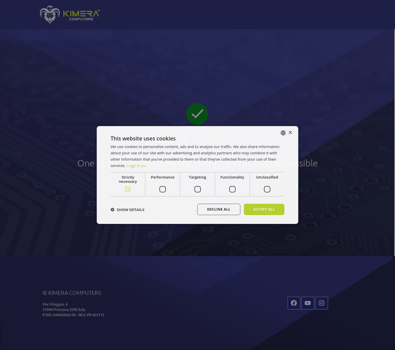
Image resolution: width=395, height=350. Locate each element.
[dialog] (197, 175)
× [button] (290, 132)
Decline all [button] (218, 209)
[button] (127, 209)
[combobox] (283, 132)
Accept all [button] (264, 209)
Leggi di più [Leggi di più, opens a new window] (137, 165)
